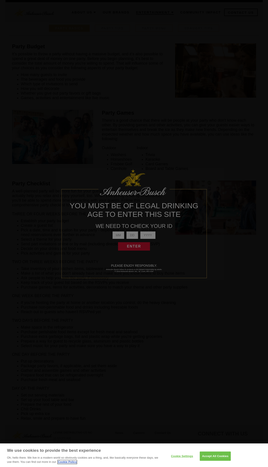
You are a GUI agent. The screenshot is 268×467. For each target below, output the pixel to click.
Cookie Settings (182, 458)
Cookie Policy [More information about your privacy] (67, 464)
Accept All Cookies (215, 458)
